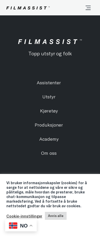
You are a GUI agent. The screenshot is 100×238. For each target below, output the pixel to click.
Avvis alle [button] (56, 216)
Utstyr (49, 96)
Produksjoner (49, 125)
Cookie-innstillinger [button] (24, 216)
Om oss (49, 153)
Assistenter (49, 82)
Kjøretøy (49, 110)
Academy (49, 139)
